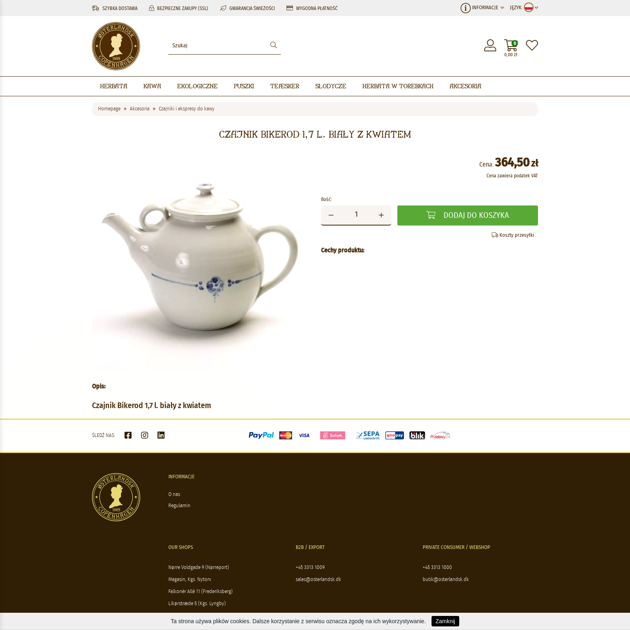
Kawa (152, 86)
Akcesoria (465, 86)
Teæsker (284, 86)
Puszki (244, 86)
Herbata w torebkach (398, 86)
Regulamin (179, 505)
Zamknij (445, 621)
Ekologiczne (197, 86)
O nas (174, 494)
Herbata (113, 86)
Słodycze (330, 86)
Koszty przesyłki (513, 235)
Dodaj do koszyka (467, 215)
